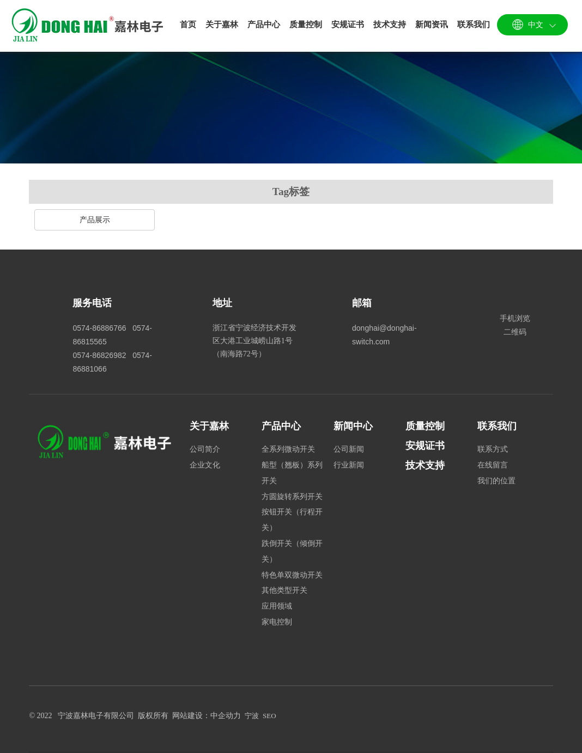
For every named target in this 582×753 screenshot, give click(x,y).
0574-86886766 (99, 328)
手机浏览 (515, 318)
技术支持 (425, 465)
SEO (269, 716)
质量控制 (425, 426)
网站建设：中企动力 (206, 716)
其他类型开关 (284, 590)
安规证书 (425, 445)
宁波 (252, 716)
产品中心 (281, 426)
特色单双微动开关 (292, 575)
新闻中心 (353, 426)
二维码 (515, 331)
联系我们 (497, 426)
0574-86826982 (99, 355)
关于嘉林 (209, 426)
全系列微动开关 (288, 449)
